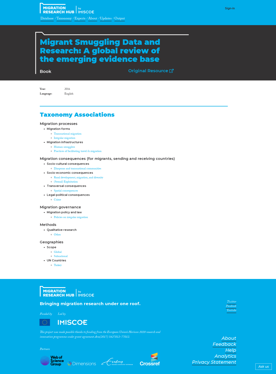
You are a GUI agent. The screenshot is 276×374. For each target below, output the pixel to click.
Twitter (231, 302)
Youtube (231, 311)
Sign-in (230, 8)
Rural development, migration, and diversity (78, 177)
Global (58, 252)
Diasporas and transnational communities (77, 169)
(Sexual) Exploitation (66, 182)
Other (57, 235)
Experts (79, 19)
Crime (57, 200)
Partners (66, 322)
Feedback (224, 344)
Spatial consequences (66, 191)
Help (230, 350)
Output (119, 19)
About (92, 19)
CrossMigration (68, 8)
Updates (106, 19)
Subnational (61, 256)
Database (47, 19)
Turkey (58, 265)
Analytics (225, 356)
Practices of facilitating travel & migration (78, 151)
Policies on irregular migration (71, 217)
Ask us (263, 367)
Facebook (231, 307)
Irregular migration (64, 138)
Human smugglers (64, 147)
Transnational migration (67, 134)
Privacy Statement (214, 362)
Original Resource (151, 70)
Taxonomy (64, 19)
